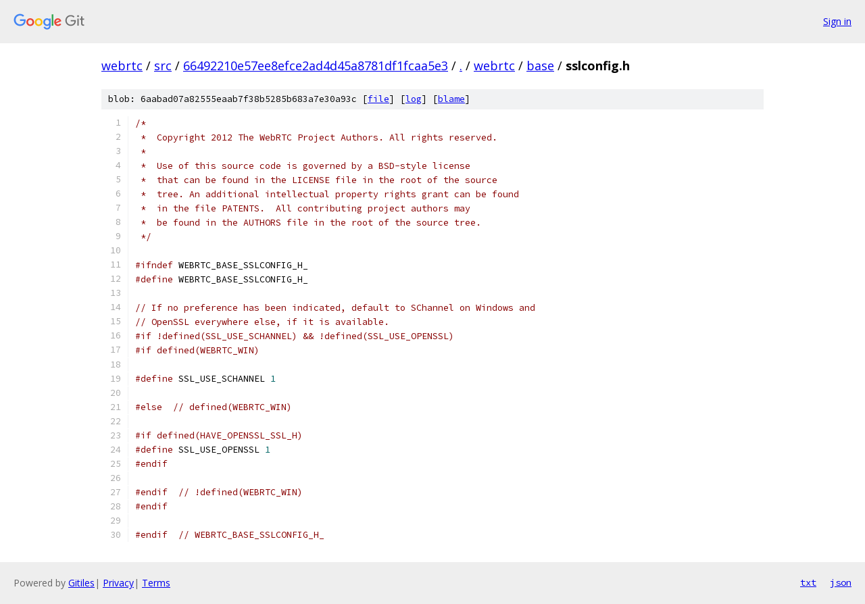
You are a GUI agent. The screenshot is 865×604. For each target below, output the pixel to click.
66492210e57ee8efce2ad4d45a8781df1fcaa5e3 (315, 65)
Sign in (837, 21)
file (378, 99)
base (540, 65)
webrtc (122, 65)
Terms (156, 582)
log (413, 99)
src (163, 65)
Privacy (118, 582)
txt (808, 582)
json (840, 582)
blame (451, 99)
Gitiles (81, 582)
